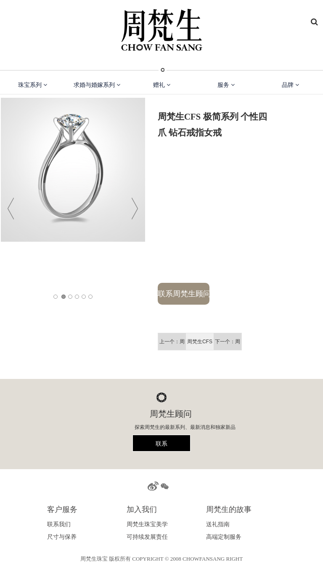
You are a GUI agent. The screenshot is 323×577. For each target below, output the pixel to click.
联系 (161, 443)
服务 (226, 84)
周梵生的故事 (229, 509)
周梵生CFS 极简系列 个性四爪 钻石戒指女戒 (199, 344)
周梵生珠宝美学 (147, 524)
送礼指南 (218, 524)
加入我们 (142, 509)
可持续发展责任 (147, 536)
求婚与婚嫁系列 (97, 84)
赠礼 (161, 84)
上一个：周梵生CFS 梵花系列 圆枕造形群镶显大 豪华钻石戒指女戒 (172, 344)
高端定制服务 (223, 536)
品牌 (290, 84)
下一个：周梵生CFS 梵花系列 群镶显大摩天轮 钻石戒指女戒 (227, 344)
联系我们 (59, 524)
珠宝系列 (32, 84)
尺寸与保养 (62, 536)
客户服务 (62, 509)
